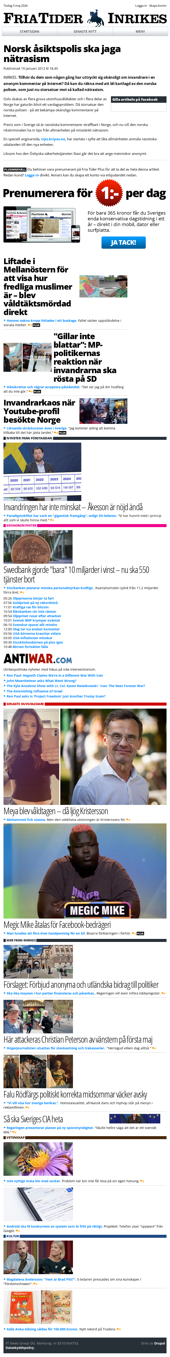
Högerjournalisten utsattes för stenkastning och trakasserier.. (56, 1048)
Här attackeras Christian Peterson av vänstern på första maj (77, 1039)
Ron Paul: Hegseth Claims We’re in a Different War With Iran (55, 675)
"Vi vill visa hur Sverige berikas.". (33, 1103)
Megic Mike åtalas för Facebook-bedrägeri (56, 924)
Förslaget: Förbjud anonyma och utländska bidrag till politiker (80, 984)
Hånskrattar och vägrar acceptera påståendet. (43, 387)
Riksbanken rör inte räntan (34, 611)
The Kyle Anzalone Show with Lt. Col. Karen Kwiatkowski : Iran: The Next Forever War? (76, 686)
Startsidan (29, 31)
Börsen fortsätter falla (30, 646)
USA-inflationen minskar (32, 638)
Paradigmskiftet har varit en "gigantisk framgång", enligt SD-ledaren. (62, 515)
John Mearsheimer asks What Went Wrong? (41, 680)
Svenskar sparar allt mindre (35, 624)
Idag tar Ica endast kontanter (36, 629)
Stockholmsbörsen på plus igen (38, 642)
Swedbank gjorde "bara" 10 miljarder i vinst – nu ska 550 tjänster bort (76, 574)
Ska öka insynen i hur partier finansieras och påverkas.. (51, 993)
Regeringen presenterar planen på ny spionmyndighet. (50, 1128)
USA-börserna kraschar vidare (37, 633)
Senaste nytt (85, 31)
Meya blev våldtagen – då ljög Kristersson (55, 810)
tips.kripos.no (53, 139)
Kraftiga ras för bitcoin (31, 607)
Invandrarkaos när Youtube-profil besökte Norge (39, 411)
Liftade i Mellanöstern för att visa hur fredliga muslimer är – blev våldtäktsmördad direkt (37, 286)
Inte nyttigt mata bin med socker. (34, 1181)
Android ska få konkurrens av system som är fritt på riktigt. (55, 1226)
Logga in (32, 175)
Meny (140, 31)
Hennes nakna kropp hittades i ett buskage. (42, 320)
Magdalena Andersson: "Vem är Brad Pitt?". (41, 1279)
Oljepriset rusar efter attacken (37, 616)
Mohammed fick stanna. (26, 819)
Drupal (159, 1343)
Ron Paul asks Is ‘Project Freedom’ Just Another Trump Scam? (56, 696)
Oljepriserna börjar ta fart (33, 598)
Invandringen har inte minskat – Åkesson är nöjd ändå (72, 506)
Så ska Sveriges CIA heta (33, 1119)
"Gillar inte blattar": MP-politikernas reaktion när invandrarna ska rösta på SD (85, 357)
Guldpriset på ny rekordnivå (35, 602)
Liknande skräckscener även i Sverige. (37, 428)
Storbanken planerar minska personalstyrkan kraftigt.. (50, 588)
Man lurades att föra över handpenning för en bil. (46, 933)
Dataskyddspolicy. (20, 1347)
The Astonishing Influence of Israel (34, 691)
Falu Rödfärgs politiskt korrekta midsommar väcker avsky (75, 1094)
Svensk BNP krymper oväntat (36, 620)
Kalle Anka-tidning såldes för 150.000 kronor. (43, 1329)
